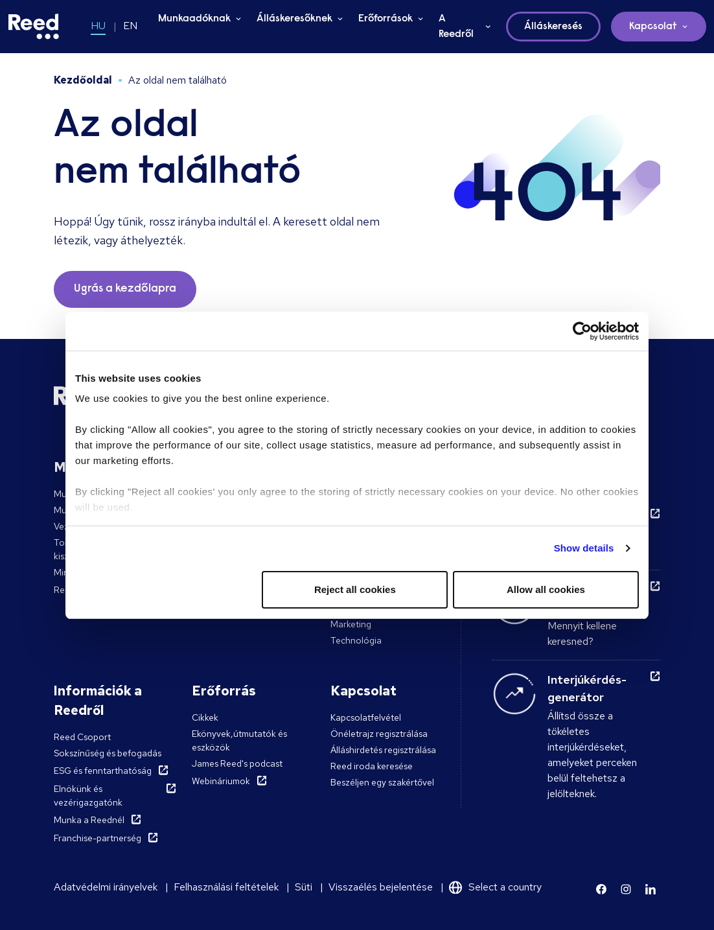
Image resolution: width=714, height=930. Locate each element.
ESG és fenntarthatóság (103, 770)
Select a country (505, 887)
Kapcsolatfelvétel (365, 717)
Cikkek (205, 717)
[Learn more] (601, 889)
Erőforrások (385, 19)
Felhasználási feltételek (226, 887)
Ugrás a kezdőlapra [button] (125, 289)
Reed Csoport (82, 737)
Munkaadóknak (194, 19)
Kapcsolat (653, 26)
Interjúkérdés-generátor (587, 688)
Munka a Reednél (89, 820)
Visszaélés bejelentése (380, 887)
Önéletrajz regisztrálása (379, 733)
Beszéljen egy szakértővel (382, 782)
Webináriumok (221, 781)
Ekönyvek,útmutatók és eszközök (239, 740)
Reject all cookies (355, 589)
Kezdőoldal (83, 80)
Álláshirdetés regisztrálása (383, 750)
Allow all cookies (546, 589)
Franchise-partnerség (97, 838)
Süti (303, 887)
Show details (584, 547)
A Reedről (456, 27)
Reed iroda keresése (371, 766)
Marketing (350, 624)
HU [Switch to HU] (98, 25)
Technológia (356, 640)
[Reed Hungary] (34, 26)
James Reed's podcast (237, 763)
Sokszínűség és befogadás (107, 753)
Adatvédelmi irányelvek (105, 887)
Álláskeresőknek (294, 19)
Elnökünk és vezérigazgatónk (88, 795)
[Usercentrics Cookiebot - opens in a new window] (582, 331)
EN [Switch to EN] (130, 25)
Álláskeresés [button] (553, 26)
